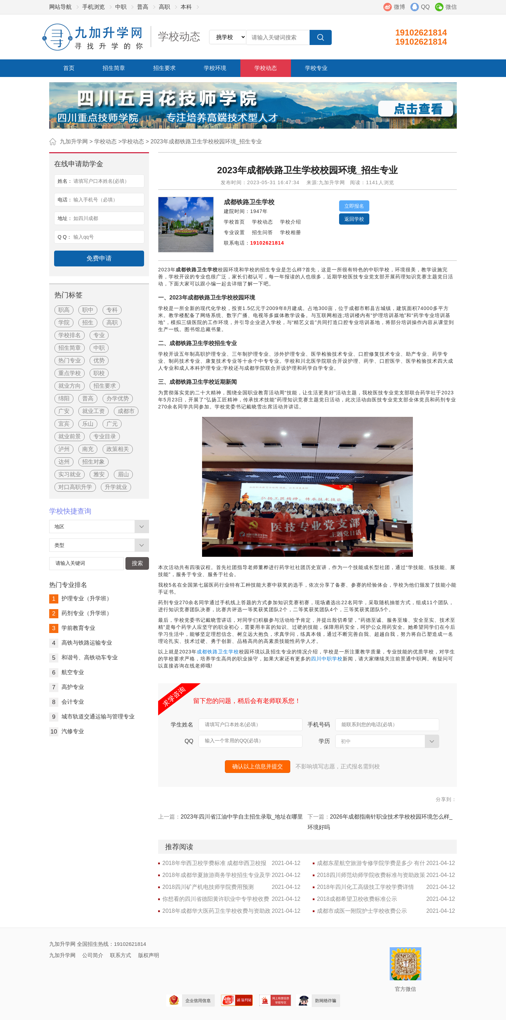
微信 (451, 7)
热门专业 (69, 360)
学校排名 (69, 335)
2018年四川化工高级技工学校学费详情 (365, 887)
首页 (68, 68)
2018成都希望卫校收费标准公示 (357, 899)
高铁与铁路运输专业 (80, 643)
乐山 (87, 424)
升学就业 (116, 487)
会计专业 (66, 702)
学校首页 (234, 222)
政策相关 (117, 449)
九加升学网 (74, 141)
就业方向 (69, 386)
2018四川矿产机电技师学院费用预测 (208, 887)
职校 (99, 373)
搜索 (137, 563)
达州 (64, 462)
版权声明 (148, 955)
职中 (87, 310)
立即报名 (354, 206)
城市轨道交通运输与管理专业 (92, 716)
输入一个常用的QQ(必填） (234, 740)
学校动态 (265, 68)
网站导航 (60, 7)
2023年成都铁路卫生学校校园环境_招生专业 (206, 141)
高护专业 (66, 687)
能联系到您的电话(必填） (369, 724)
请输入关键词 (70, 563)
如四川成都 (85, 218)
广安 (64, 411)
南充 (87, 449)
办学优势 (117, 398)
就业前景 (69, 436)
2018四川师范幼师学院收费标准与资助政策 (371, 875)
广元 (112, 424)
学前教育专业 (72, 628)
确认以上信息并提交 (257, 766)
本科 (186, 7)
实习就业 (69, 474)
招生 (87, 322)
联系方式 (120, 955)
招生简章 (114, 68)
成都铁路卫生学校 (249, 202)
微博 (399, 7)
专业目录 (104, 436)
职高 (64, 310)
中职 (120, 7)
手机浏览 (93, 7)
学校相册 (290, 232)
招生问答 (262, 232)
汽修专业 (66, 731)
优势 (99, 360)
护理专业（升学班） (80, 598)
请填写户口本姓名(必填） (233, 724)
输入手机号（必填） (95, 199)
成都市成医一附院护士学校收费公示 (362, 911)
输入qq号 (83, 237)
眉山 (123, 474)
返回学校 (354, 219)
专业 (99, 335)
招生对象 (93, 462)
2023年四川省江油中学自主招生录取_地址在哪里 (242, 817)
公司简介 (92, 955)
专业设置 (234, 232)
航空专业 (66, 672)
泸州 (64, 449)
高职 (164, 7)
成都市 (126, 411)
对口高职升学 (75, 487)
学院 (64, 322)
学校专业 (316, 68)
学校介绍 (290, 222)
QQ (425, 7)
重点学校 (69, 373)
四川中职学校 (327, 658)
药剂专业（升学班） (80, 613)
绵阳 (64, 398)
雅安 (99, 474)
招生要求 (164, 68)
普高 (142, 7)
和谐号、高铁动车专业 (83, 657)
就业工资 (93, 411)
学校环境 (215, 68)
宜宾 (64, 424)
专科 (112, 310)
